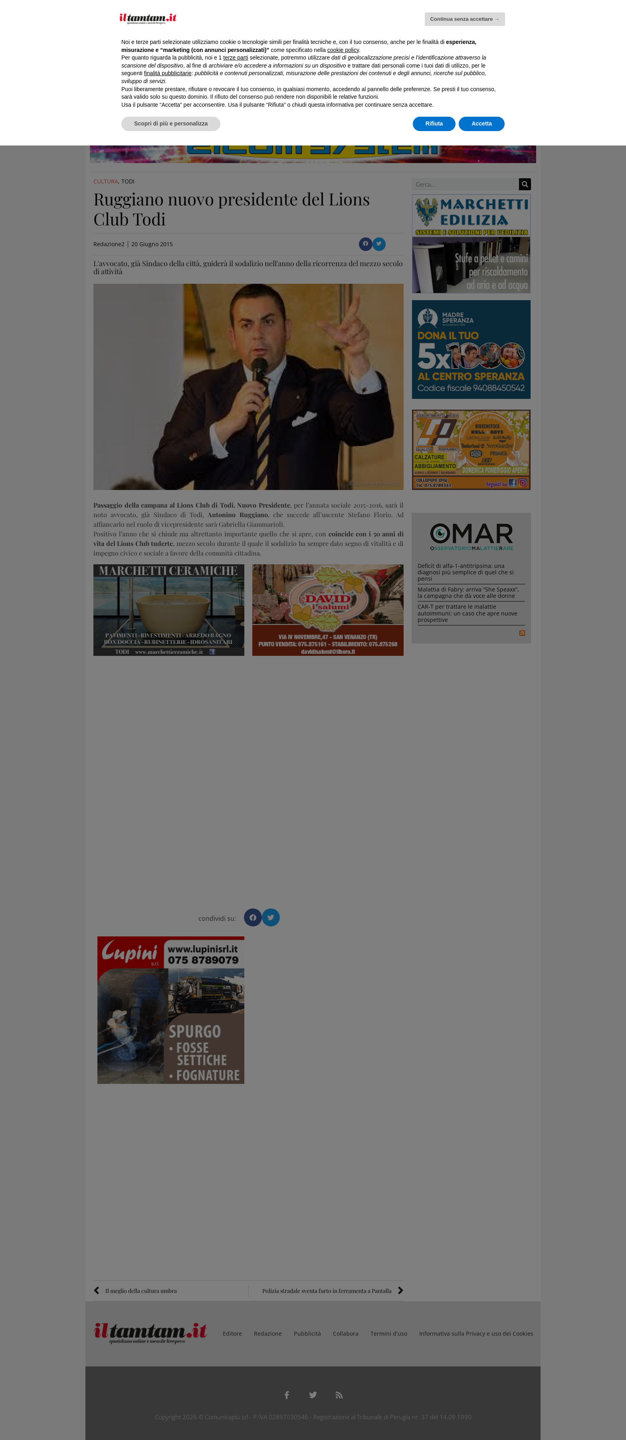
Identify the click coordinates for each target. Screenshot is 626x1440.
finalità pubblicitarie (168, 73)
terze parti (235, 57)
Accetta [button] (481, 123)
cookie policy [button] (343, 50)
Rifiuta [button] (434, 123)
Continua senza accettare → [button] (464, 19)
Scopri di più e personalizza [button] (171, 123)
